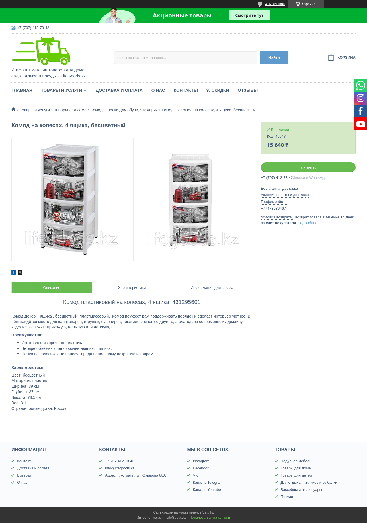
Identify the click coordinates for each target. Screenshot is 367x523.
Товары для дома (70, 110)
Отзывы (248, 90)
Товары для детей (296, 475)
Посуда (287, 497)
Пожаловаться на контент (209, 518)
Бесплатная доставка (279, 188)
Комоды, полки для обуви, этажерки (124, 110)
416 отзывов (275, 4)
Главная (21, 90)
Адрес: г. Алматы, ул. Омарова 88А (135, 475)
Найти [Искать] (274, 57)
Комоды (169, 110)
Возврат (24, 475)
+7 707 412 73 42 (119, 461)
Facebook (201, 468)
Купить (308, 168)
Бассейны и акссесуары (301, 489)
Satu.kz (208, 512)
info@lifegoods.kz (119, 468)
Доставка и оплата (119, 90)
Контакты (186, 90)
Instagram (201, 461)
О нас (158, 90)
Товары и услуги (61, 90)
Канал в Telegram (207, 482)
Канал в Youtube (207, 489)
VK (195, 475)
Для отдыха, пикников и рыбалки (309, 482)
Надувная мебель (296, 461)
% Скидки (217, 90)
